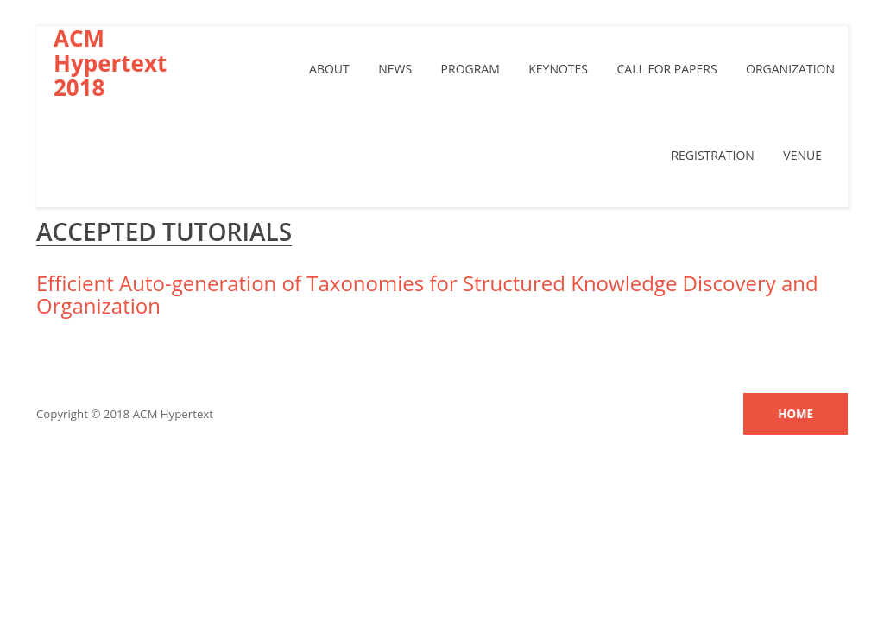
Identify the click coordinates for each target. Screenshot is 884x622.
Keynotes (558, 68)
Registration (712, 155)
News (395, 68)
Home (795, 414)
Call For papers (666, 68)
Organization (790, 68)
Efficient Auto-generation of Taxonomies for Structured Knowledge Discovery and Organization (427, 294)
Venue (802, 155)
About (329, 68)
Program (470, 68)
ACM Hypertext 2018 (110, 63)
